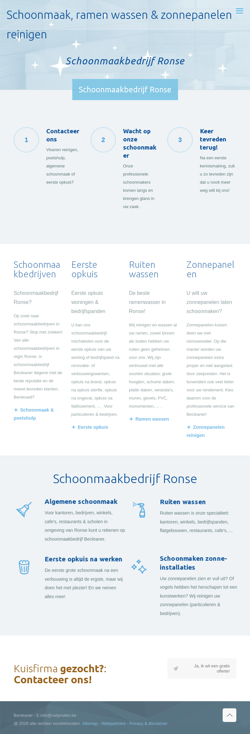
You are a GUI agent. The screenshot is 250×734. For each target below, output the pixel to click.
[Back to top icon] (229, 715)
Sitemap (90, 723)
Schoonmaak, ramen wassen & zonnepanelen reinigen (119, 18)
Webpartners (114, 723)
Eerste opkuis (93, 427)
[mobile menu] (239, 11)
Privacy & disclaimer (149, 723)
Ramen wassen (152, 419)
